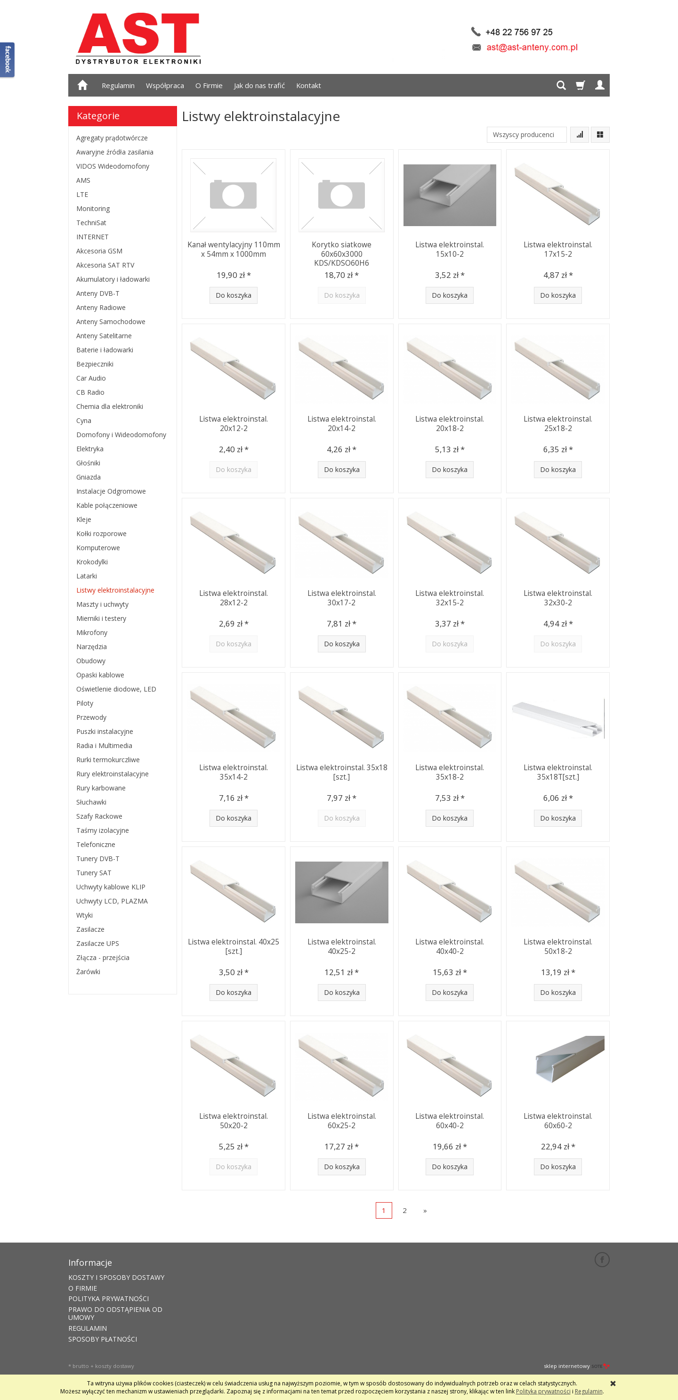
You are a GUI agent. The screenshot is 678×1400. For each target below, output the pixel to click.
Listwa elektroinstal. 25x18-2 (558, 423)
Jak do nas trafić (259, 85)
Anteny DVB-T (98, 293)
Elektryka (90, 448)
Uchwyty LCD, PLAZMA (112, 900)
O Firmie (209, 85)
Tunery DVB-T (98, 858)
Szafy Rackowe (99, 816)
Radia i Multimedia (104, 745)
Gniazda (88, 476)
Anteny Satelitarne (104, 335)
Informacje (90, 1261)
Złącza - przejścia (102, 957)
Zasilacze (90, 929)
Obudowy (90, 660)
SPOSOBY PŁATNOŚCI (102, 1337)
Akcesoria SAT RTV (105, 264)
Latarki (86, 575)
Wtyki (84, 915)
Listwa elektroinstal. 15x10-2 (449, 248)
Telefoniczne (95, 844)
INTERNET (92, 236)
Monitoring (93, 208)
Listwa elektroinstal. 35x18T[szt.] (558, 771)
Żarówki (88, 971)
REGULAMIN (87, 1326)
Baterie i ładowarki (104, 349)
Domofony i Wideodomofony (121, 434)
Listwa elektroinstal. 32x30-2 (558, 597)
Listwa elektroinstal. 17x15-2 (558, 248)
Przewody (91, 717)
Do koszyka (233, 295)
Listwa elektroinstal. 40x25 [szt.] (233, 945)
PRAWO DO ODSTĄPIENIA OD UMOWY (115, 1312)
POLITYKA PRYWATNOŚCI (108, 1297)
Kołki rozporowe (101, 533)
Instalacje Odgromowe (111, 491)
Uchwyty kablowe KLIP (110, 886)
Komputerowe (98, 547)
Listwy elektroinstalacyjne (115, 590)
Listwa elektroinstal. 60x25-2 (341, 1120)
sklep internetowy (577, 1364)
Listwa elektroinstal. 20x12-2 (233, 423)
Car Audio (91, 378)
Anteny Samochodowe (110, 321)
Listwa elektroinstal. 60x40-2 (449, 1120)
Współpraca (165, 85)
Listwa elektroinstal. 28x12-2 (233, 597)
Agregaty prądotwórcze (112, 137)
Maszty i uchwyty (102, 604)
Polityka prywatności (543, 1391)
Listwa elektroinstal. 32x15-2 (449, 597)
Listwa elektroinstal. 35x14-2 (233, 771)
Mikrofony (91, 632)
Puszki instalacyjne (104, 731)
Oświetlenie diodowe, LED (116, 688)
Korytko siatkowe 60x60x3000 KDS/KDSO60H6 (341, 253)
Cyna (83, 420)
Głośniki (88, 462)
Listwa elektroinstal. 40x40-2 (449, 945)
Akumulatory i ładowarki (113, 279)
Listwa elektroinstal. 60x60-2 (558, 1120)
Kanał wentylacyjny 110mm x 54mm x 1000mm (233, 248)
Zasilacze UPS (97, 943)
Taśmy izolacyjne (102, 830)
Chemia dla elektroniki (109, 406)
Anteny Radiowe (101, 307)
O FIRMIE (82, 1286)
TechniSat (91, 222)
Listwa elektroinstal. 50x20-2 (233, 1120)
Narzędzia (91, 646)
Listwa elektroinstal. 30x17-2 (341, 597)
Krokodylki (92, 561)
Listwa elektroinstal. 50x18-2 (558, 945)
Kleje (83, 519)
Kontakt (308, 85)
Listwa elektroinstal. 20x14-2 (341, 423)
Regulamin (118, 85)
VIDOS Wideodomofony (112, 166)
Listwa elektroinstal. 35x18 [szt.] (341, 771)
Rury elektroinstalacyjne (112, 773)
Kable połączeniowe (106, 505)
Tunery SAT (94, 872)
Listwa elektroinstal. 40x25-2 (341, 945)
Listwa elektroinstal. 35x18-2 (449, 771)
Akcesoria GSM (99, 250)
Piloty (84, 703)
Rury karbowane (101, 787)
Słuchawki (91, 802)
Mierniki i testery (101, 618)
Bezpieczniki (94, 363)
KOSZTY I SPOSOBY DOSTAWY (116, 1275)
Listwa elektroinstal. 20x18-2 (449, 423)
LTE (82, 194)
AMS (83, 180)
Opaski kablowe (100, 674)
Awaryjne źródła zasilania (114, 151)
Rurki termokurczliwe (108, 759)
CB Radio (90, 392)
